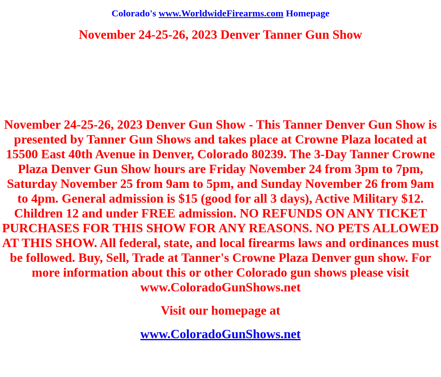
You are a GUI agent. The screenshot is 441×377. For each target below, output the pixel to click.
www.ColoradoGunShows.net (220, 334)
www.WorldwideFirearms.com (220, 13)
